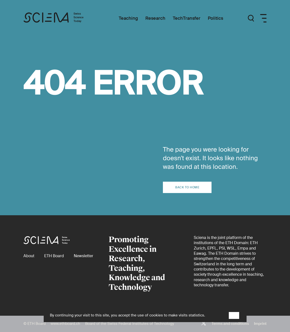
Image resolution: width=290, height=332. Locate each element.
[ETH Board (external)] (54, 255)
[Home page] (58, 18)
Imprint (260, 323)
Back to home (187, 187)
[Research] (155, 18)
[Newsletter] (83, 255)
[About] (28, 255)
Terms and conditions (230, 323)
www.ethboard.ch (65, 323)
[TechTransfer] (186, 18)
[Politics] (215, 18)
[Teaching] (128, 18)
